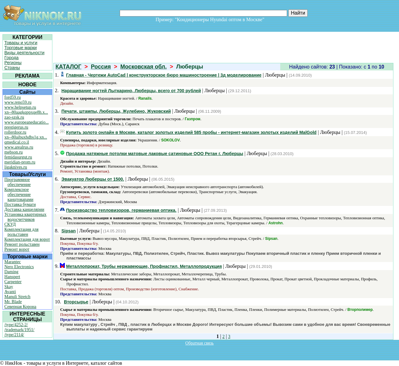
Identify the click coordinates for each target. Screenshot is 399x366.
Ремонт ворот (16, 249)
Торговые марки (20, 47)
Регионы (13, 62)
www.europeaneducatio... (26, 122)
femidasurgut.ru (18, 157)
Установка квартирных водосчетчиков (25, 217)
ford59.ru (12, 97)
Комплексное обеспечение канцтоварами (18, 194)
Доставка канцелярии (24, 209)
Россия (101, 67)
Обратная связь (199, 343)
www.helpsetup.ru (20, 107)
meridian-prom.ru (19, 162)
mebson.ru (13, 152)
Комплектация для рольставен (21, 232)
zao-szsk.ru (14, 117)
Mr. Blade (13, 301)
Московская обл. (143, 67)
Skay (8, 286)
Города (11, 57)
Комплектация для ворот (27, 239)
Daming (11, 271)
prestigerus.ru (16, 127)
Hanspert (12, 276)
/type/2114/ (14, 334)
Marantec (12, 261)
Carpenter (13, 281)
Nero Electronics (19, 266)
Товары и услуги (20, 42)
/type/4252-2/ (16, 324)
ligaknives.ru (15, 167)
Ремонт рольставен (22, 244)
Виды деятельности (24, 52)
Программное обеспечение (17, 182)
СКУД (10, 224)
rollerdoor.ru (15, 132)
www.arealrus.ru (18, 147)
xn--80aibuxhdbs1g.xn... (25, 137)
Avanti (10, 291)
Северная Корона (20, 306)
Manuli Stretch (17, 296)
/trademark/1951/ (19, 329)
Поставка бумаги (20, 204)
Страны (12, 67)
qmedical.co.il (16, 142)
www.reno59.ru (17, 102)
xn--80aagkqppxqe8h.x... (26, 112)
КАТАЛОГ (68, 67)
